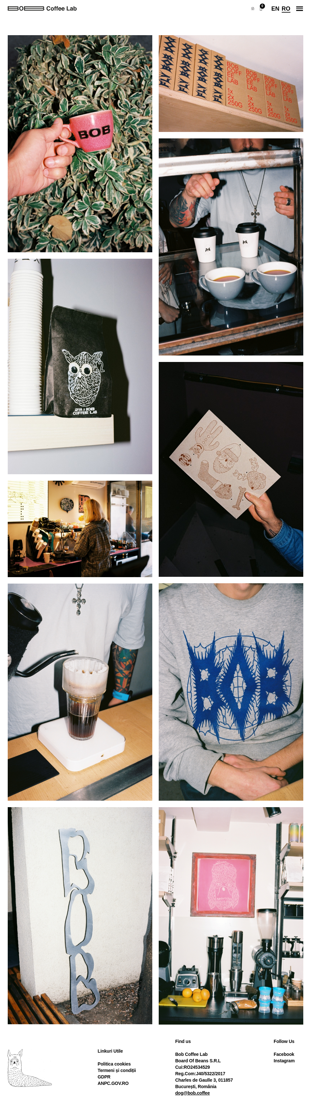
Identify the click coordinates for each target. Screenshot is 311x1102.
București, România (195, 1086)
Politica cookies (114, 1064)
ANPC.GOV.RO (113, 1083)
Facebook (284, 1054)
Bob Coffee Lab (191, 1054)
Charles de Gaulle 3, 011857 (204, 1080)
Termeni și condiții (117, 1070)
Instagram (284, 1060)
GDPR (104, 1076)
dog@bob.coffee (192, 1093)
